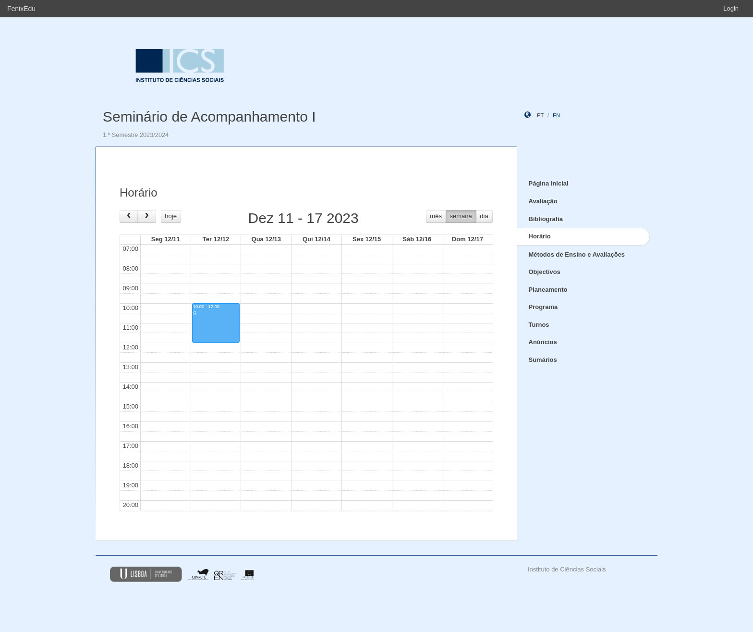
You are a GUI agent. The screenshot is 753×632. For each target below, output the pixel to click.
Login (731, 8)
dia (484, 216)
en (556, 115)
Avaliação (543, 201)
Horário (540, 236)
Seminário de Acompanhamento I (209, 116)
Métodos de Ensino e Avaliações (577, 254)
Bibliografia (546, 219)
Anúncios (543, 342)
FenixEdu (21, 8)
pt (540, 115)
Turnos (539, 324)
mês (436, 216)
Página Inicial (549, 183)
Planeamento (548, 289)
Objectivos (544, 271)
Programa (543, 306)
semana (461, 216)
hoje (171, 216)
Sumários (543, 359)
